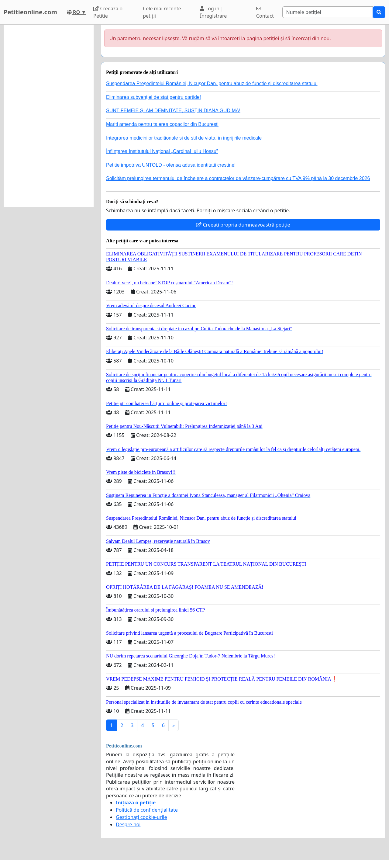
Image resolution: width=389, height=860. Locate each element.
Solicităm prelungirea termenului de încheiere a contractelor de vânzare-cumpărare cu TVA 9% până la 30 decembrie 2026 (238, 178)
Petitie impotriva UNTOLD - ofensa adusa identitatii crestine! (171, 165)
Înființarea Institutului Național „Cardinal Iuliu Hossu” (162, 151)
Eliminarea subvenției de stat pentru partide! (153, 97)
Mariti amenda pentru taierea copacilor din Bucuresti (162, 124)
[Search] (327, 12)
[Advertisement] (49, 116)
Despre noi (128, 824)
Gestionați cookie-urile (141, 817)
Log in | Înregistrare (213, 12)
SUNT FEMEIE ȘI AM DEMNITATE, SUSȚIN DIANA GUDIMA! (173, 110)
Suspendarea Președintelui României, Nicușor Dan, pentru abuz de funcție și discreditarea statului (212, 83)
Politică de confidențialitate (147, 809)
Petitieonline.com (30, 12)
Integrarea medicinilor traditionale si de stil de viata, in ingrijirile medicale (184, 137)
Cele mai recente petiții (162, 12)
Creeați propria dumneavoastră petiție (243, 224)
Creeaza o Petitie (107, 12)
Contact (265, 12)
